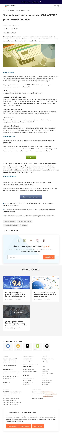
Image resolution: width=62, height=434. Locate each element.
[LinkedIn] (9, 29)
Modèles (5, 356)
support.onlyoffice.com (47, 209)
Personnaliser (24, 426)
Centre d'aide (45, 371)
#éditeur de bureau (10, 221)
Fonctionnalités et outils (28, 369)
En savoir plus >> (29, 172)
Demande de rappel (37, 398)
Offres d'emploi (26, 384)
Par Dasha (18, 299)
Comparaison (7, 389)
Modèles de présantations (9, 365)
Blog (4, 10)
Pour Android (37, 349)
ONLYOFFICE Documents (23, 10)
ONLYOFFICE (11, 10)
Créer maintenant (48, 257)
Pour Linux (18, 349)
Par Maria (16, 25)
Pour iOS (47, 349)
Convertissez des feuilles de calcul (11, 374)
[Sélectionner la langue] (58, 6)
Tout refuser (12, 426)
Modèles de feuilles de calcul (10, 363)
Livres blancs (45, 378)
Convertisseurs (8, 369)
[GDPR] (47, 362)
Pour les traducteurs (27, 380)
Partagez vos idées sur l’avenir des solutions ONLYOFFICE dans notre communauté (45, 294)
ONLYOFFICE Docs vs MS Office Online (12, 392)
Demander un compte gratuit (30, 371)
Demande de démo (46, 382)
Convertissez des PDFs (8, 378)
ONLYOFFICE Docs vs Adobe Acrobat (12, 402)
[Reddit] (12, 29)
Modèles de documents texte (10, 361)
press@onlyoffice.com (48, 396)
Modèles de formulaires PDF (10, 359)
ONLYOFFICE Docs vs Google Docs (11, 394)
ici (53, 216)
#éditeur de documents (24, 221)
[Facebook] (4, 29)
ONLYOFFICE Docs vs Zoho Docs (11, 396)
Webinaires (44, 376)
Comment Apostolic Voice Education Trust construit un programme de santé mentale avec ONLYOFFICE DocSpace (15, 323)
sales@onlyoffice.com (37, 203)
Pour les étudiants (27, 359)
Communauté (45, 369)
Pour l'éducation (28, 356)
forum (13, 212)
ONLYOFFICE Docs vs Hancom (10, 404)
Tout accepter (38, 426)
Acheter (31, 157)
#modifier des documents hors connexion (16, 225)
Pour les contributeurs (28, 378)
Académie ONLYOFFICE (47, 374)
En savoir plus (19, 421)
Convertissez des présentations (10, 376)
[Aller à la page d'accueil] (10, 6)
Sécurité (44, 356)
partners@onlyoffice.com (51, 394)
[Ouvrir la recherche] (55, 6)
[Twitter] (7, 29)
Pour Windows (8, 349)
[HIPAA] (43, 362)
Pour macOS (28, 349)
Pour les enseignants (28, 361)
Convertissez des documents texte (11, 372)
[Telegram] (15, 29)
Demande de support (47, 380)
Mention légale (45, 384)
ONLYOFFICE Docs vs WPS (9, 400)
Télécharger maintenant (31, 197)
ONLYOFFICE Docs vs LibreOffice (11, 398)
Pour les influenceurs (28, 382)
